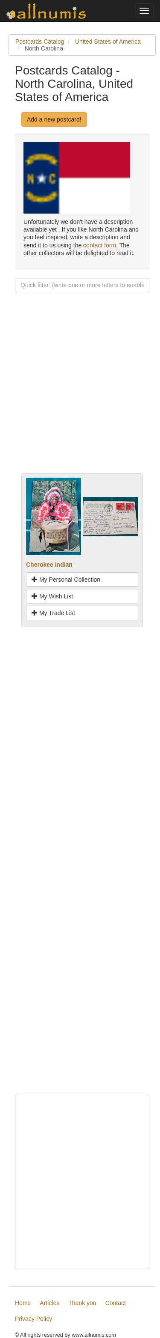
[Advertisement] (80, 392)
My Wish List (52, 596)
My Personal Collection (66, 579)
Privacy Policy (33, 1318)
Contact (115, 1302)
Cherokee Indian (49, 564)
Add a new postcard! (54, 119)
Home (23, 1302)
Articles (49, 1302)
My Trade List (53, 613)
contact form (99, 245)
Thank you (82, 1302)
